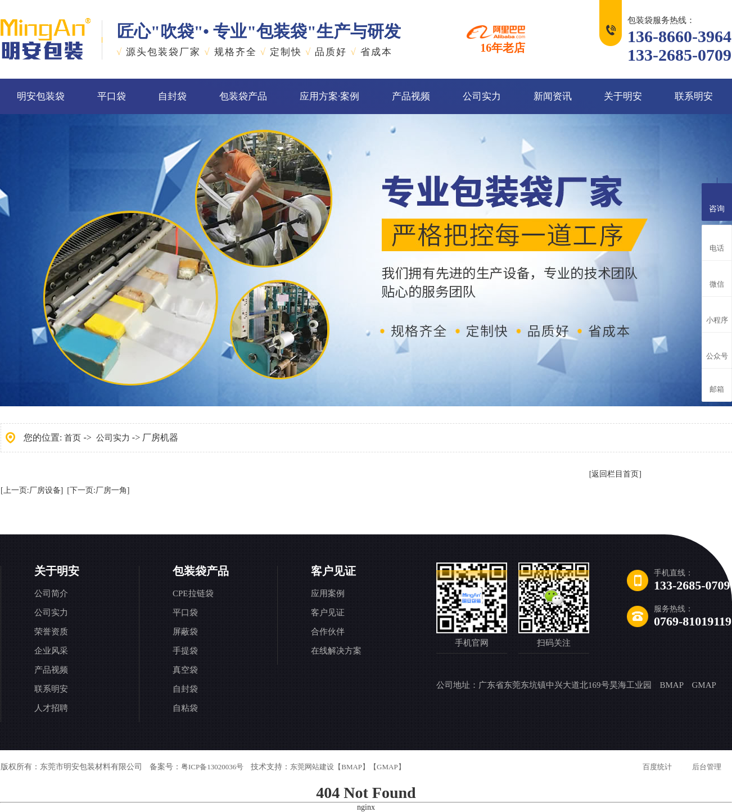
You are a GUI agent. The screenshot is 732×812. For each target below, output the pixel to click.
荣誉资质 (51, 631)
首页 (72, 437)
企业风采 (51, 650)
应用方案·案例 (329, 96)
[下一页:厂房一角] (98, 490)
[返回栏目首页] (615, 474)
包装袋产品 (243, 96)
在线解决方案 (336, 650)
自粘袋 (185, 708)
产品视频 (411, 96)
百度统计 (657, 767)
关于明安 (623, 96)
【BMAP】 (351, 767)
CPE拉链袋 (193, 593)
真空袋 (185, 669)
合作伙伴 (328, 631)
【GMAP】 (387, 767)
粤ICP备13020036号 (212, 767)
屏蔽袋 (185, 631)
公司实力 (482, 96)
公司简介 (51, 593)
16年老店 (496, 39)
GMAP (704, 685)
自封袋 (172, 96)
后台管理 (706, 767)
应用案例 (328, 593)
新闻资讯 (553, 96)
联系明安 (694, 96)
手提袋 (185, 650)
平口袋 (111, 96)
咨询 (717, 200)
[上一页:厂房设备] (32, 490)
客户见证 (333, 571)
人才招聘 (51, 708)
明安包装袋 (41, 96)
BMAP (672, 685)
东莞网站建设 (312, 767)
